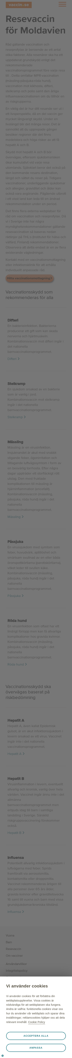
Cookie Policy (36, 1022)
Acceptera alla (35, 1036)
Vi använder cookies (27, 986)
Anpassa (35, 1047)
